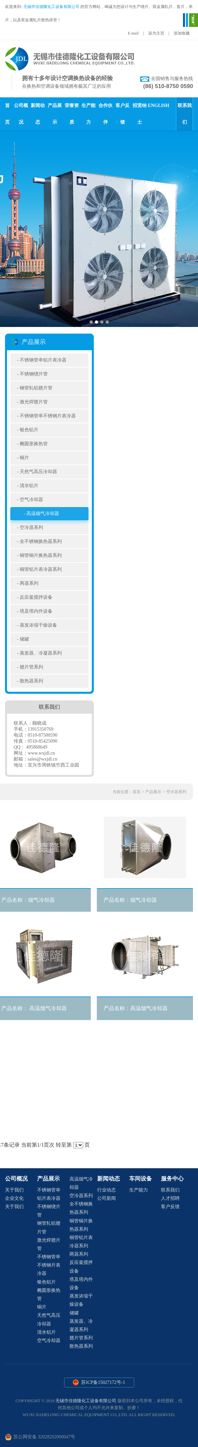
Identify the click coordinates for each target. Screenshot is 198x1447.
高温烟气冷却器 (42, 513)
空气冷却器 (31, 499)
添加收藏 (182, 33)
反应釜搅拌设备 (36, 597)
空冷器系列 (31, 527)
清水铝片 (29, 485)
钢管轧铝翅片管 (36, 387)
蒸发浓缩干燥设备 (38, 625)
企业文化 (14, 1198)
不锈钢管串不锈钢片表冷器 (48, 415)
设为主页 (156, 33)
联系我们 (170, 1190)
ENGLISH (158, 105)
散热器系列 (31, 680)
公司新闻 (106, 1198)
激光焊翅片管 (34, 401)
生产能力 (138, 1190)
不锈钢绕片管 (34, 373)
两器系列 (29, 583)
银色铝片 (29, 429)
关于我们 (14, 1190)
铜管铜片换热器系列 (41, 555)
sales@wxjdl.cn (42, 759)
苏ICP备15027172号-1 (99, 1383)
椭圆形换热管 (34, 443)
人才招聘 (170, 1198)
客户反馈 (170, 1206)
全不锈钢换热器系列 (41, 541)
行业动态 (106, 1190)
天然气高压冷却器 (38, 471)
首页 (137, 791)
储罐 (24, 639)
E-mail (133, 33)
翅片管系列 (31, 667)
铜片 (24, 457)
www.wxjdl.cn (41, 753)
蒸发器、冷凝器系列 (41, 653)
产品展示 (153, 791)
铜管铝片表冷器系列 (41, 569)
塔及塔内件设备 (36, 611)
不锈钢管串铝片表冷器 (43, 360)
